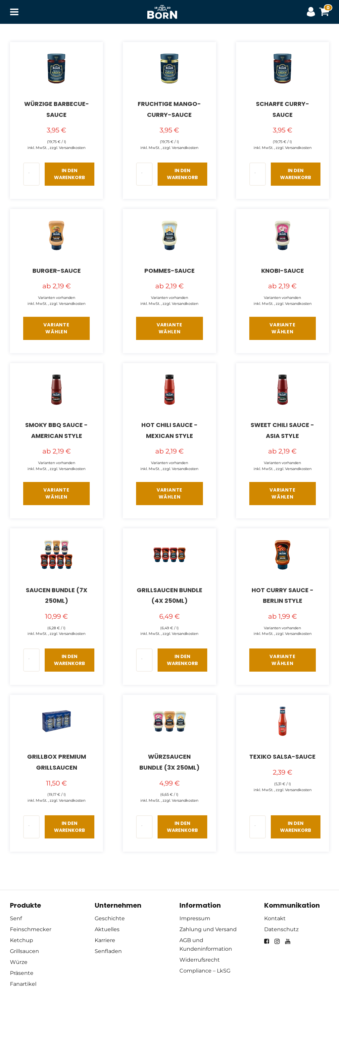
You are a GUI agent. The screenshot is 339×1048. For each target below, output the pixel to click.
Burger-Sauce (56, 270)
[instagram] (277, 941)
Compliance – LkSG (204, 971)
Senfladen (108, 951)
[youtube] (287, 941)
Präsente (21, 973)
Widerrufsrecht (199, 960)
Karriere (105, 940)
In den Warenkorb (69, 174)
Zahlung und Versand (208, 929)
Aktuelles (107, 929)
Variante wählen (56, 328)
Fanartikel (23, 984)
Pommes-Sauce (169, 270)
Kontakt (275, 918)
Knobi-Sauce (282, 270)
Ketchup (21, 940)
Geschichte (110, 918)
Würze (18, 962)
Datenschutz (281, 929)
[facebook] (266, 941)
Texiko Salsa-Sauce (282, 756)
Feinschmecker (30, 929)
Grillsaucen (24, 951)
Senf (16, 918)
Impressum (194, 918)
